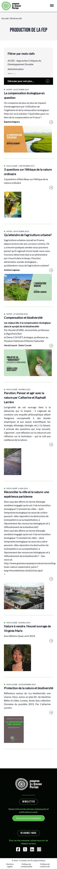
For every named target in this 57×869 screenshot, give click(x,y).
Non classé (11, 166)
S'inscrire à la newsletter (28, 818)
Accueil (5, 18)
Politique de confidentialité (26, 865)
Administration (16, 69)
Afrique (12, 73)
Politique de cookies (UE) (45, 865)
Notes (9, 89)
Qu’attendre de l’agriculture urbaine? (28, 235)
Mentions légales (10, 865)
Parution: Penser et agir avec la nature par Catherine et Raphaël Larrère (25, 397)
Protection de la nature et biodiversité (28, 688)
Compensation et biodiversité (23, 317)
